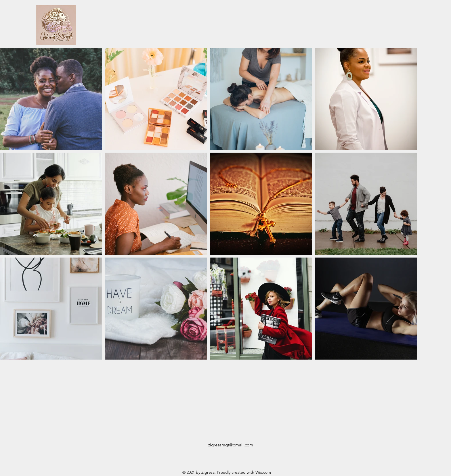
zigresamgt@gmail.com (230, 445)
